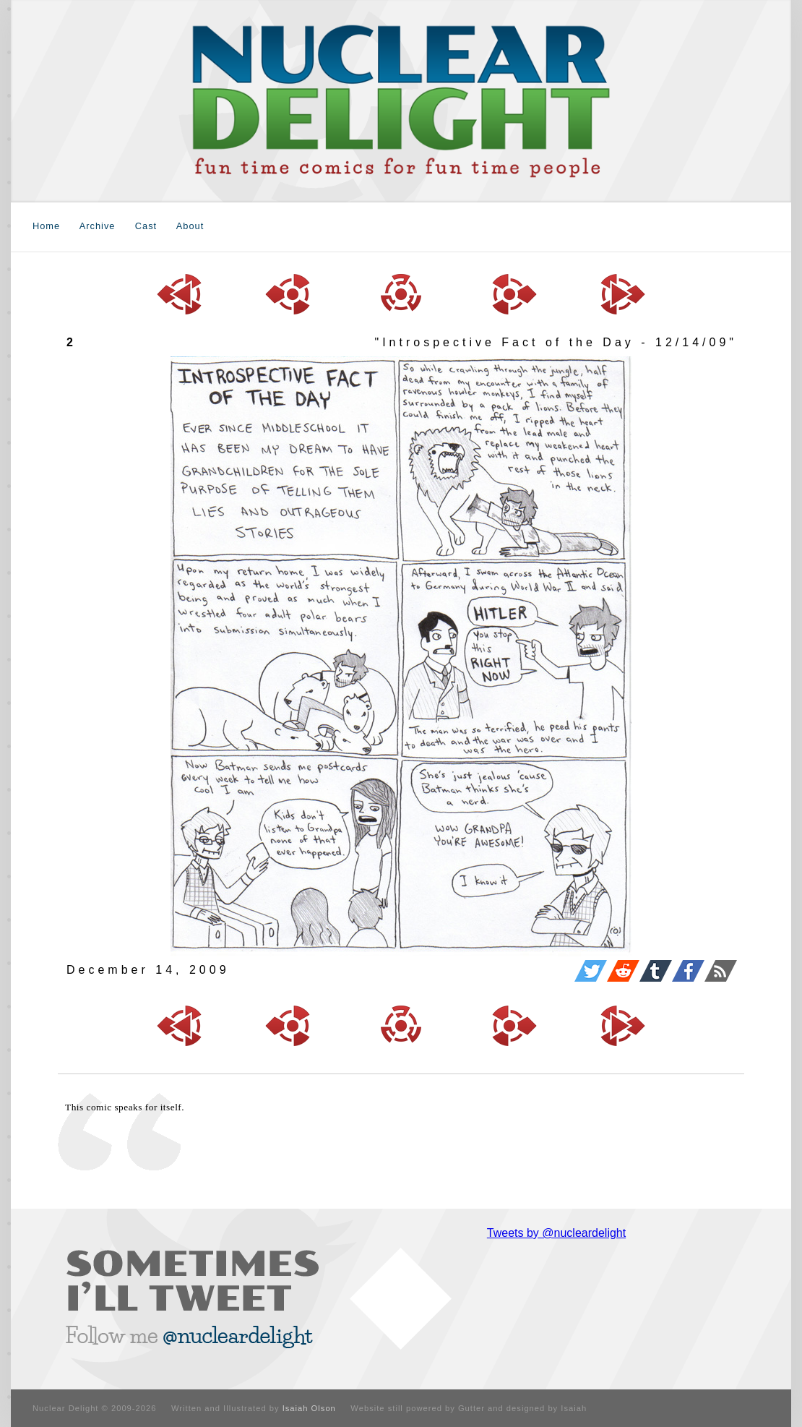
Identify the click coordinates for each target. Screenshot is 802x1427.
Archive (97, 225)
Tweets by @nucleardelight (556, 1233)
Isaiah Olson (309, 1408)
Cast (146, 225)
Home (46, 225)
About (190, 225)
